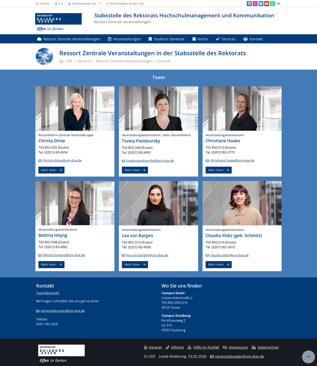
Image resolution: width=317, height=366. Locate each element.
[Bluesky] (261, 3)
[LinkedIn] (249, 3)
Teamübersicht (47, 293)
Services (225, 38)
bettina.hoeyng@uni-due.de (64, 255)
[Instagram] (255, 3)
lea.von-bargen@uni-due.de (147, 255)
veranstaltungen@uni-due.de (63, 310)
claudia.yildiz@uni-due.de (229, 255)
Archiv (200, 38)
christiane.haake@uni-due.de (232, 160)
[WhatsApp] (272, 3)
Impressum (235, 347)
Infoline (175, 347)
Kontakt (253, 38)
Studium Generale (166, 38)
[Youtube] (266, 3)
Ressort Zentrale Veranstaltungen (68, 38)
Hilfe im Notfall (203, 347)
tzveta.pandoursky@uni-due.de (150, 160)
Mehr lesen (48, 170)
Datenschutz (265, 347)
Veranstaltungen (124, 38)
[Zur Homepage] (58, 22)
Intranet (153, 347)
